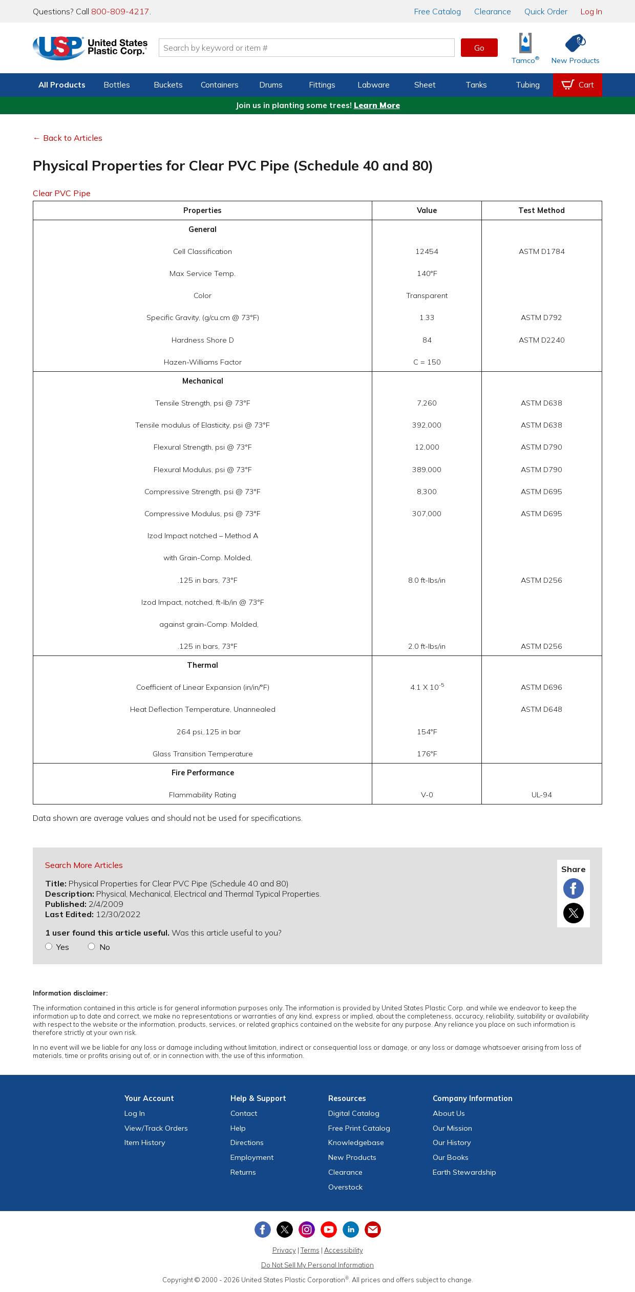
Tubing (528, 85)
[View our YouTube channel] (329, 1229)
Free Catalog (359, 1128)
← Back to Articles (67, 138)
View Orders (156, 1128)
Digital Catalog (353, 1113)
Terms (310, 1250)
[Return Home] (93, 49)
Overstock (345, 1187)
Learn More (377, 105)
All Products (62, 85)
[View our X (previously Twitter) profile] (284, 1229)
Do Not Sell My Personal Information (317, 1265)
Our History (452, 1142)
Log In (591, 11)
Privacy (284, 1250)
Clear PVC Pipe (62, 193)
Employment (251, 1157)
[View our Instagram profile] (307, 1229)
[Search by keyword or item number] (310, 47)
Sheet (425, 85)
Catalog (437, 11)
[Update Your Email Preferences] (373, 1229)
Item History (144, 1142)
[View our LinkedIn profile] (351, 1229)
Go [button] (479, 48)
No (104, 947)
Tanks (476, 85)
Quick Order (545, 11)
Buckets (168, 85)
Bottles (116, 85)
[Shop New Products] (572, 48)
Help (238, 1128)
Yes (62, 947)
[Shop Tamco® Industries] (525, 48)
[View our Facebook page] (262, 1229)
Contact (243, 1113)
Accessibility (343, 1250)
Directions (247, 1142)
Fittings (322, 85)
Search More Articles (84, 865)
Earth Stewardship (464, 1172)
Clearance (492, 11)
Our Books (451, 1157)
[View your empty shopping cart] (577, 85)
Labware (373, 85)
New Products (352, 1157)
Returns (243, 1172)
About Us (449, 1113)
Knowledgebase (356, 1142)
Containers (220, 85)
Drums (271, 85)
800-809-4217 (120, 11)
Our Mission (452, 1128)
